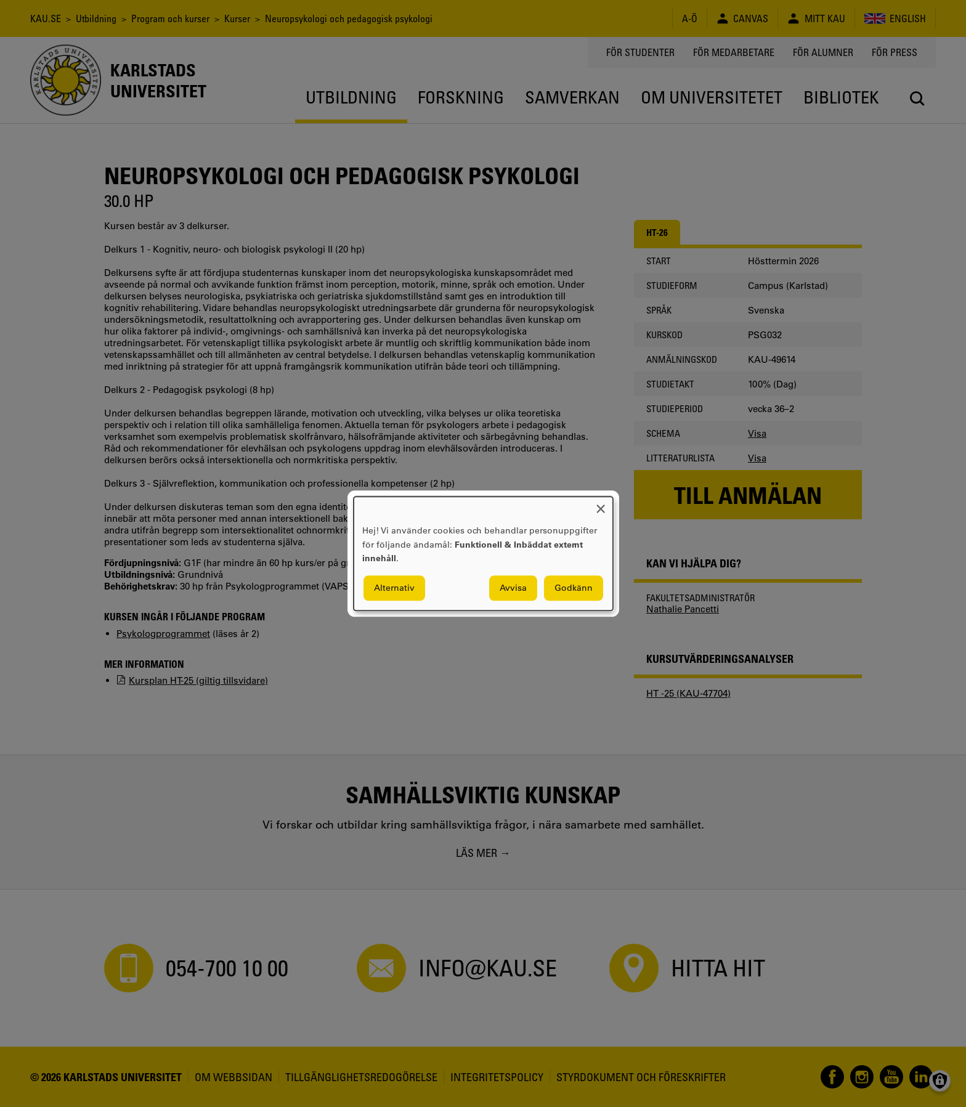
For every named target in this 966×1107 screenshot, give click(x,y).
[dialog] (483, 553)
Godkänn (573, 587)
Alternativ (394, 587)
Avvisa (513, 587)
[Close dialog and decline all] (600, 504)
